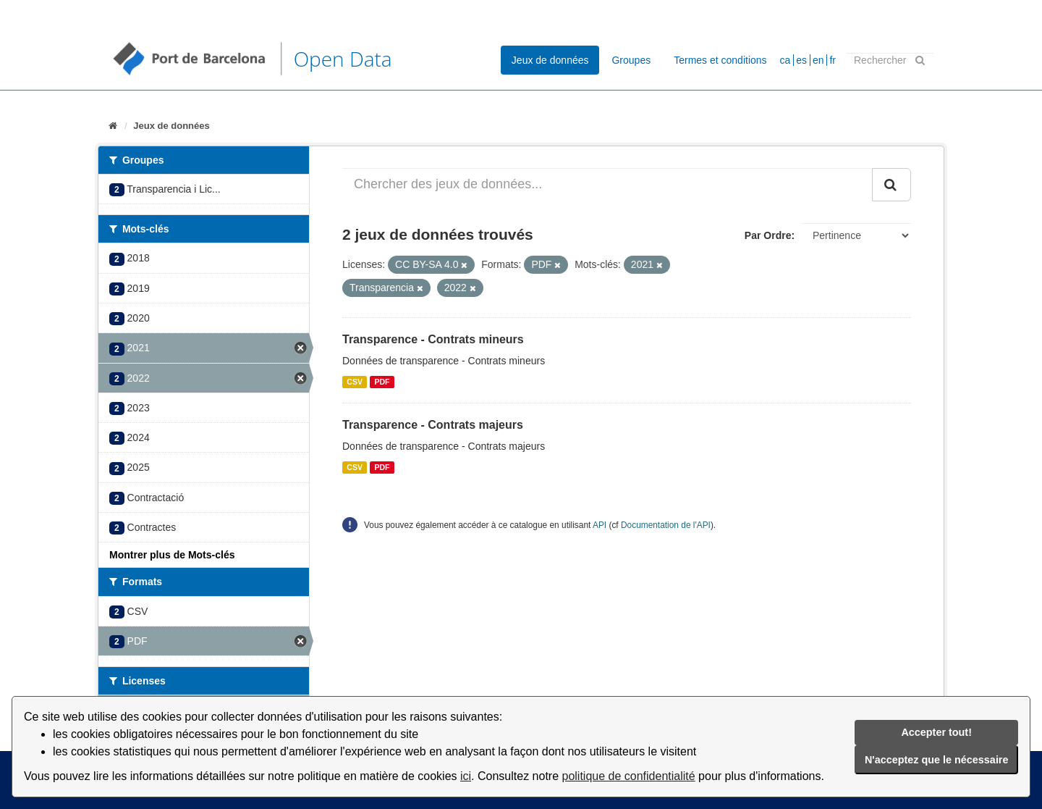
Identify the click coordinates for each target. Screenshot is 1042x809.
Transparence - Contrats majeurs (432, 425)
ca (785, 60)
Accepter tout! (936, 732)
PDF (381, 381)
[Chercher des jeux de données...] (607, 184)
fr (832, 60)
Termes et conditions (720, 60)
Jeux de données (550, 60)
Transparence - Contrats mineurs (433, 339)
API (599, 525)
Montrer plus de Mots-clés (171, 555)
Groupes (631, 60)
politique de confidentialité (628, 776)
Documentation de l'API (666, 525)
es (801, 60)
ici (465, 776)
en (818, 60)
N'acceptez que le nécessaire (937, 760)
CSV (355, 381)
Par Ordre (768, 235)
